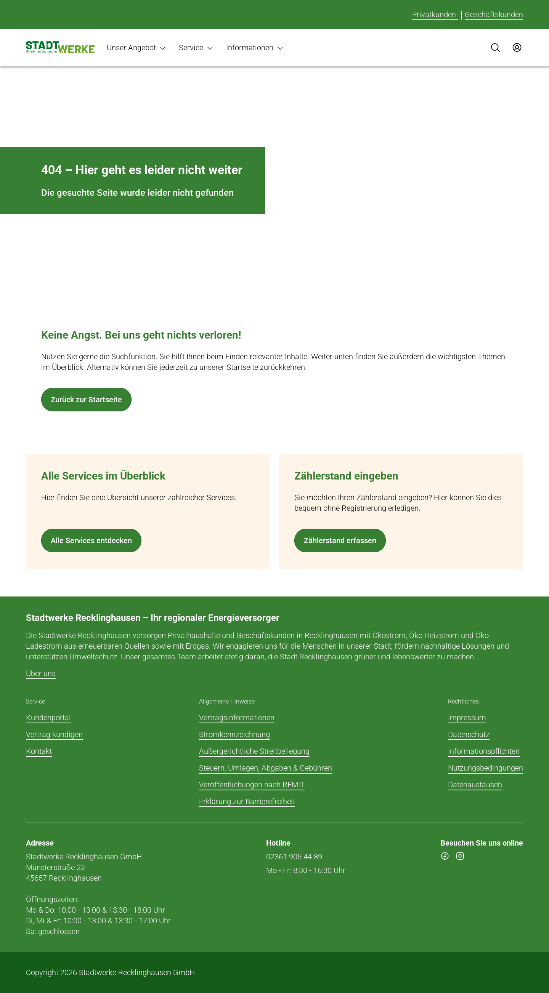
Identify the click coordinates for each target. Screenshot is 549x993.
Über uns (41, 673)
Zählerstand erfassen (340, 540)
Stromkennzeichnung (234, 734)
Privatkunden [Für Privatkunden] (435, 14)
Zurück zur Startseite (86, 399)
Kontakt (39, 751)
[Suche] (496, 48)
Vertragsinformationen (236, 717)
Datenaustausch (475, 784)
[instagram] (460, 857)
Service (196, 47)
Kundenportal (48, 717)
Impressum (467, 717)
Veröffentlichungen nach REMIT (252, 784)
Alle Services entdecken (91, 540)
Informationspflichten (484, 751)
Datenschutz (469, 734)
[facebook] (444, 857)
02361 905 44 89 (294, 856)
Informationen (255, 47)
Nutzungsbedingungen (485, 767)
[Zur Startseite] (60, 47)
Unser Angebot (137, 47)
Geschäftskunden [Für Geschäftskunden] (494, 14)
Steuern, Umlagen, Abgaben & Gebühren (265, 767)
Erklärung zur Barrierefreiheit (247, 801)
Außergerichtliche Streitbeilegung (254, 751)
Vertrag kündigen (54, 734)
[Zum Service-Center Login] (517, 48)
